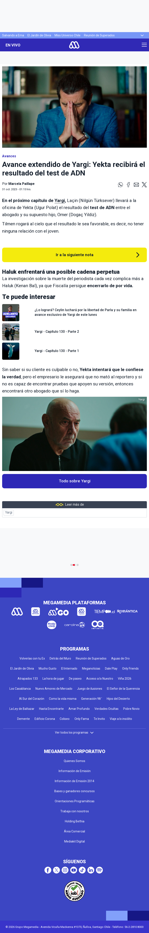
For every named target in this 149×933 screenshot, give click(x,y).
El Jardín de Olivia (39, 35)
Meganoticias (91, 668)
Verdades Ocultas (106, 708)
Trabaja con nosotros (74, 811)
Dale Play (111, 668)
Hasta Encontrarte (51, 708)
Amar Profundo (79, 708)
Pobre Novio (131, 708)
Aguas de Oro (120, 658)
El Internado (69, 668)
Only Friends (130, 668)
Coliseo (65, 719)
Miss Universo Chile (68, 35)
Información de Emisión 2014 (74, 781)
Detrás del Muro (60, 658)
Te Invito (99, 719)
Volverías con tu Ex (32, 658)
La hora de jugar (53, 678)
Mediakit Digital (74, 841)
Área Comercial (74, 831)
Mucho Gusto (47, 668)
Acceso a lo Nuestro (99, 678)
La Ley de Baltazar (21, 708)
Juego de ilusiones (89, 688)
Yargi (60, 200)
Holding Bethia (74, 821)
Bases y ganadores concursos (74, 791)
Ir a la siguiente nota (74, 255)
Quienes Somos (74, 761)
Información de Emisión (75, 771)
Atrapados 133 (28, 678)
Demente (23, 719)
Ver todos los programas (74, 732)
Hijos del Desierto (118, 698)
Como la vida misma (62, 698)
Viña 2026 (124, 678)
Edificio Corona (45, 719)
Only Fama (81, 719)
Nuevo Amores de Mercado (53, 688)
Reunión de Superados (99, 35)
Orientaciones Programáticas (74, 801)
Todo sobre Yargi (74, 481)
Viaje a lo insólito (121, 719)
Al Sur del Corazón (31, 698)
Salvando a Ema (13, 35)
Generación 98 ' (91, 698)
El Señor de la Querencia (123, 688)
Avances (9, 156)
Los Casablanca (20, 688)
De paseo (75, 678)
